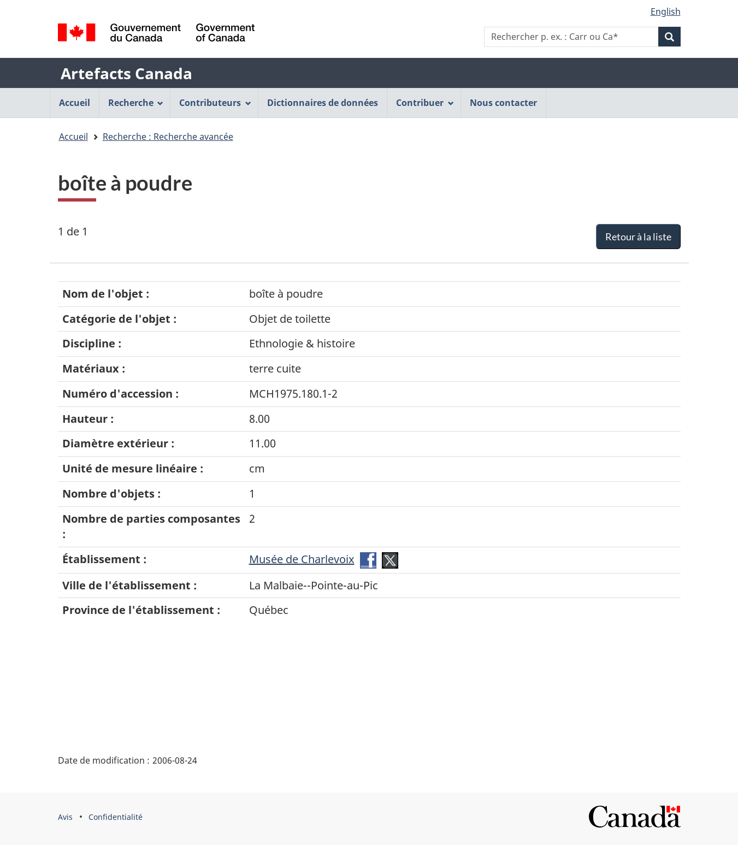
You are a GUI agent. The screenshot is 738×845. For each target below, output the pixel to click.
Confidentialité (115, 817)
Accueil (73, 137)
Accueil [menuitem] (74, 103)
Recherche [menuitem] (136, 103)
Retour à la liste (638, 237)
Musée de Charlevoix (302, 559)
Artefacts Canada (126, 73)
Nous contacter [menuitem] (503, 103)
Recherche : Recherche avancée (168, 137)
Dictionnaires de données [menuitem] (322, 103)
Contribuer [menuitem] (425, 103)
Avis (65, 817)
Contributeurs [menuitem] (215, 103)
